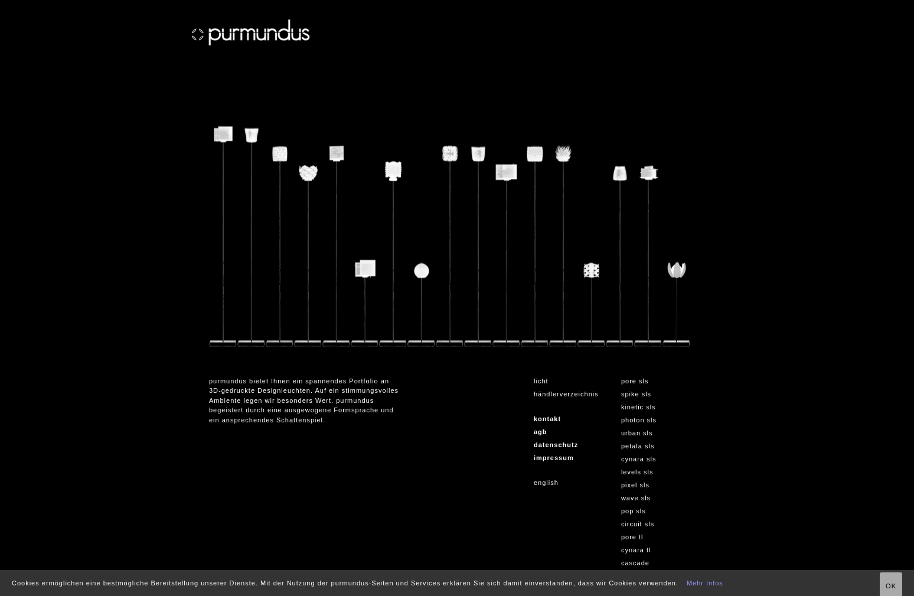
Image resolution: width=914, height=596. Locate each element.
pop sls (633, 510)
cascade (635, 562)
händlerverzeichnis (566, 394)
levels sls (637, 472)
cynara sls (639, 459)
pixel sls (635, 484)
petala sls (637, 446)
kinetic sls (638, 407)
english (546, 482)
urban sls (637, 433)
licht (541, 381)
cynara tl (636, 549)
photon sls (639, 420)
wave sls (636, 497)
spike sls (636, 394)
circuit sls (637, 523)
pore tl (632, 536)
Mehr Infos (705, 583)
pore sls (635, 381)
